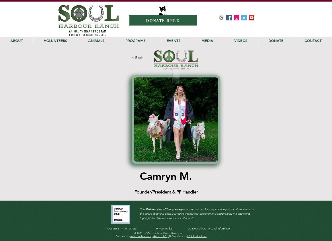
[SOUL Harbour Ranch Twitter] (244, 17)
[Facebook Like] (246, 26)
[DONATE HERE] (163, 20)
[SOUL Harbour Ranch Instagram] (236, 17)
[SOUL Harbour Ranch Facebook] (229, 17)
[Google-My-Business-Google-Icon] (221, 17)
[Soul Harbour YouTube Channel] (251, 17)
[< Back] (142, 58)
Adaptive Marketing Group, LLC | (149, 236)
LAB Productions (197, 236)
